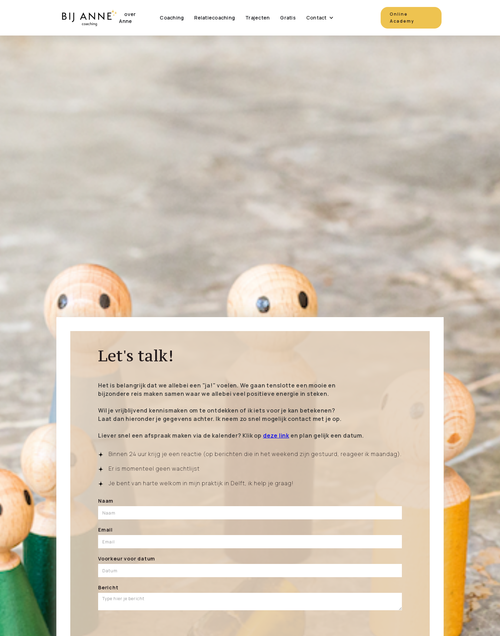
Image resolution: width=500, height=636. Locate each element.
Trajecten (257, 17)
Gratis (288, 17)
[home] (89, 17)
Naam (105, 500)
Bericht (108, 587)
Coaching (172, 17)
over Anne (127, 17)
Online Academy (402, 17)
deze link (276, 435)
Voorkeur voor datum (126, 558)
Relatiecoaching (214, 17)
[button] (320, 18)
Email (105, 529)
